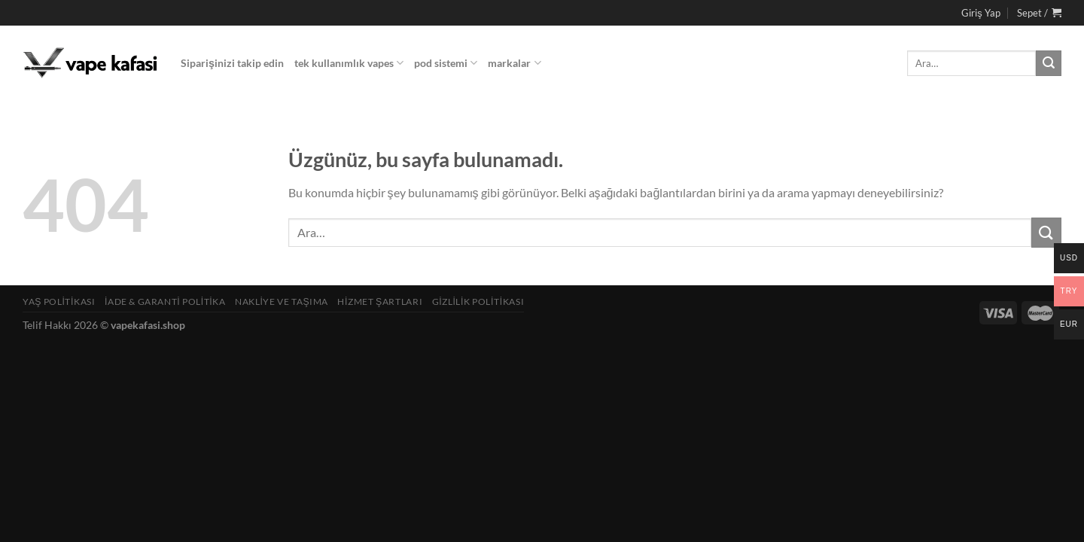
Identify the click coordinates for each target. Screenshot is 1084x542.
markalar (514, 63)
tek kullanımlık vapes (348, 63)
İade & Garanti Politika (165, 301)
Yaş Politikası (59, 301)
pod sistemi (445, 63)
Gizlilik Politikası (478, 301)
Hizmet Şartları (379, 301)
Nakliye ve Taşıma (281, 301)
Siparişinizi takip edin (232, 62)
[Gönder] (1048, 63)
